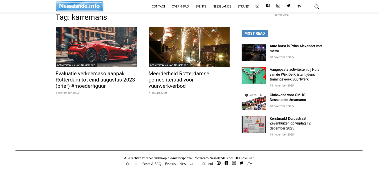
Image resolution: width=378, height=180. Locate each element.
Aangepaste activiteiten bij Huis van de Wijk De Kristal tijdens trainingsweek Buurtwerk (294, 74)
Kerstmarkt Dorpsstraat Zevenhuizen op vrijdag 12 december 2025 (290, 123)
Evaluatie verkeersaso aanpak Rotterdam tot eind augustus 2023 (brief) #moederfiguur (95, 79)
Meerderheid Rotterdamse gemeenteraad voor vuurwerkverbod (179, 79)
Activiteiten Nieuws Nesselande (76, 65)
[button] (317, 6)
